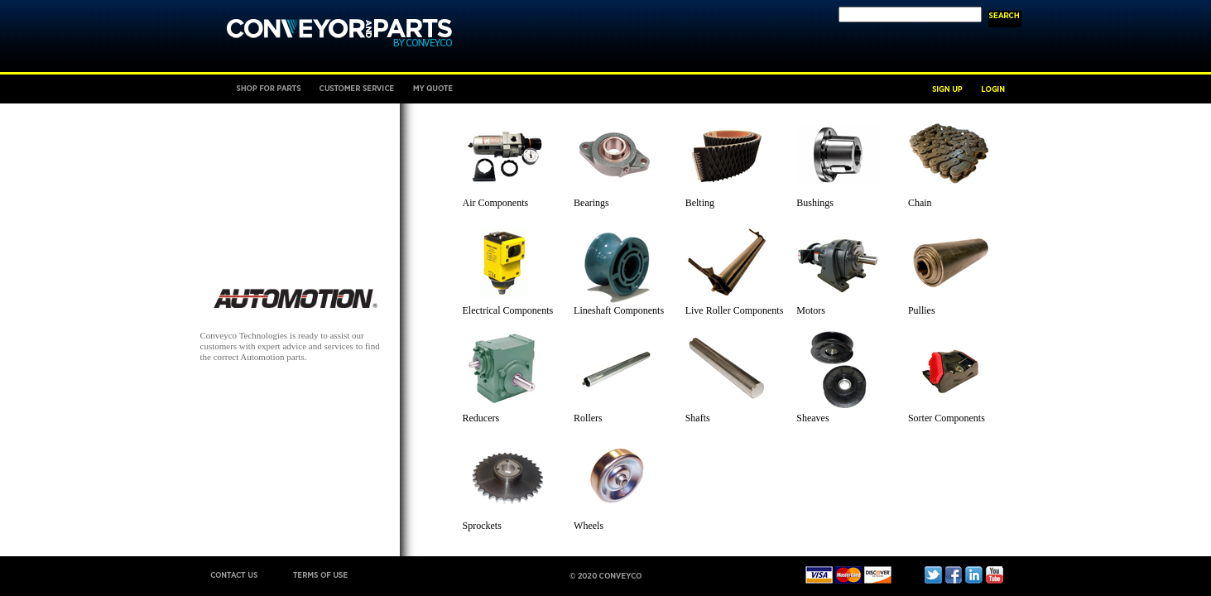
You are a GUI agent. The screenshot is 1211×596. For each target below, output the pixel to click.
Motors (810, 310)
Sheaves (812, 418)
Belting (699, 203)
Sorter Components (946, 418)
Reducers (481, 418)
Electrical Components (508, 310)
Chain (920, 203)
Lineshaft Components (619, 310)
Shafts (697, 418)
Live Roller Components (734, 310)
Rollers (588, 418)
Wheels (588, 525)
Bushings (815, 203)
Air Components (496, 203)
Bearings (591, 203)
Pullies (921, 310)
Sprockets (482, 525)
